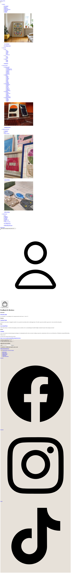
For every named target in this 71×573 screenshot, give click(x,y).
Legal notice (4, 355)
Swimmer (2, 331)
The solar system (3, 314)
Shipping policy (4, 354)
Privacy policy (4, 352)
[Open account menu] (0, 307)
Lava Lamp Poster (4, 325)
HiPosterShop (5, 350)
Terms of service (4, 353)
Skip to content (2, 0)
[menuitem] (3, 4)
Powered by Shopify (11, 350)
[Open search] (0, 2)
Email (1, 345)
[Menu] (35, 1)
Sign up (13, 345)
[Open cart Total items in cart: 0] (4, 304)
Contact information (5, 356)
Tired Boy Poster (3, 320)
